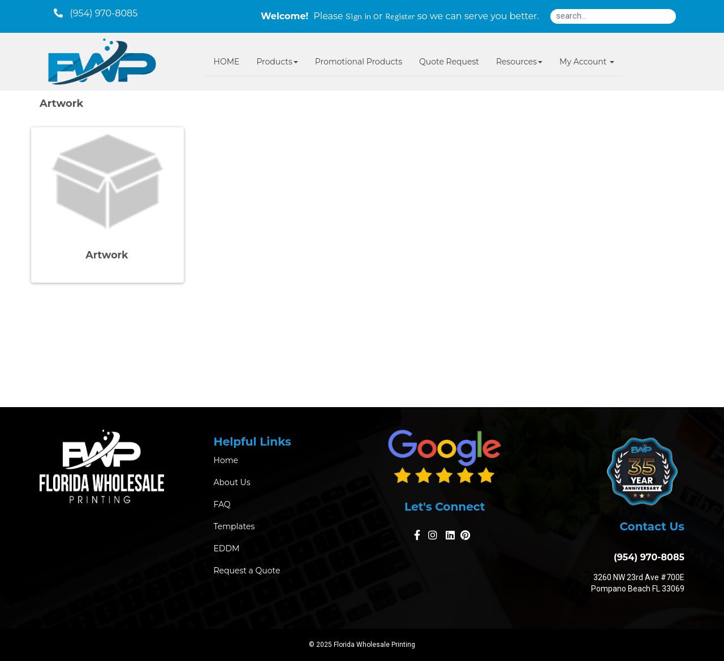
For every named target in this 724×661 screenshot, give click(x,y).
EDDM (227, 548)
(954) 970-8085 (646, 557)
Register (400, 17)
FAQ (222, 504)
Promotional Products (358, 62)
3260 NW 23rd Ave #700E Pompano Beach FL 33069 (637, 583)
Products (277, 62)
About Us (232, 482)
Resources (519, 62)
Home (226, 460)
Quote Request (449, 62)
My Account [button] (586, 62)
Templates (234, 526)
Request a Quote (247, 570)
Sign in (358, 17)
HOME (227, 62)
